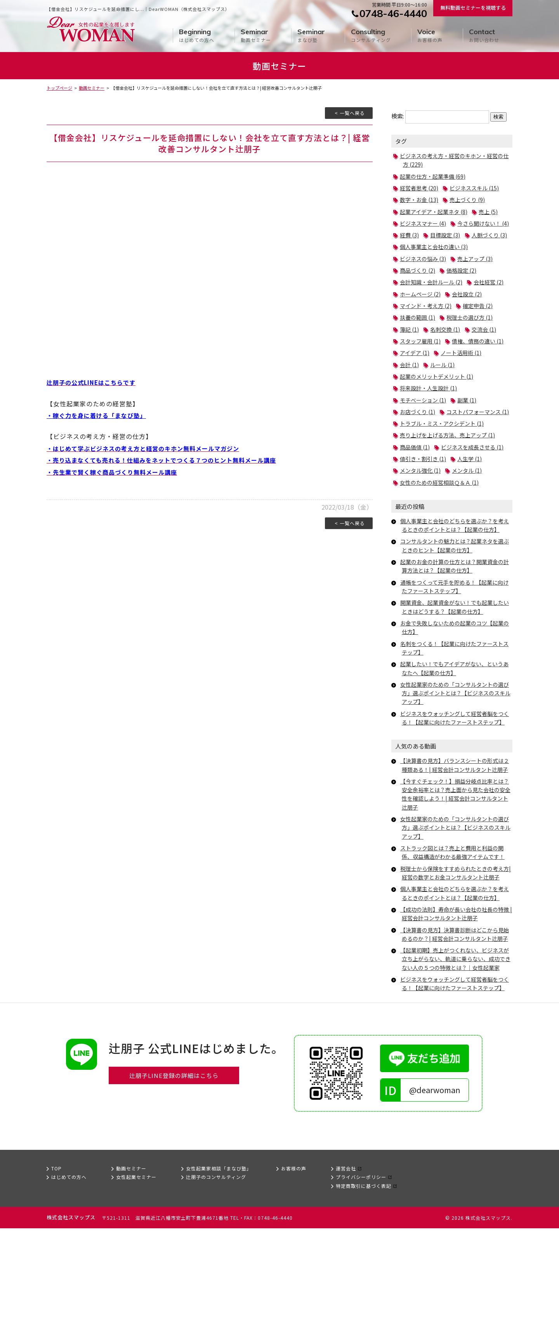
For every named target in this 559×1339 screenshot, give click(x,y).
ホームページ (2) (464, 305)
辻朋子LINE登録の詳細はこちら (174, 1186)
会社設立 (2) (416, 317)
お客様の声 (430, 35)
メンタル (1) (470, 529)
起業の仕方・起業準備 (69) (435, 176)
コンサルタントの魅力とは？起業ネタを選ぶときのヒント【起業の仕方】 (455, 604)
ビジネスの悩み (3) (424, 270)
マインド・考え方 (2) (470, 317)
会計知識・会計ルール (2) (433, 294)
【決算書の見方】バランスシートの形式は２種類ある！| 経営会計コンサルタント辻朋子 (455, 837)
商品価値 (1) (416, 494)
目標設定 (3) (416, 246)
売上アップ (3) (479, 270)
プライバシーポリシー (361, 1288)
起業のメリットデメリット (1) (439, 411)
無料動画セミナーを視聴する (473, 7)
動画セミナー (256, 35)
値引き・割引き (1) (424, 518)
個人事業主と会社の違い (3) (436, 258)
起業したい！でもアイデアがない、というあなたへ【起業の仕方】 (455, 727)
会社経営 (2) (416, 305)
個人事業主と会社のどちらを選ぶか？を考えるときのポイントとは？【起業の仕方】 (456, 583)
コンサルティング (371, 35)
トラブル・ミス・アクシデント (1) (445, 470)
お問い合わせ (484, 35)
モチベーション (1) (424, 435)
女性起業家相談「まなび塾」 (219, 1279)
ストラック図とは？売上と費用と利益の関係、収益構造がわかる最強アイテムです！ (456, 928)
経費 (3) (476, 235)
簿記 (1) (470, 341)
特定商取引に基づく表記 (363, 1296)
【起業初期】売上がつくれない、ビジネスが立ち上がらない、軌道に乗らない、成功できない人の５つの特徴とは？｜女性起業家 (456, 1057)
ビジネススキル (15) (478, 188)
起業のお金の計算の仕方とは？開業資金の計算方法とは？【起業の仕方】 (455, 624)
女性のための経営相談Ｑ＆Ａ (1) (442, 541)
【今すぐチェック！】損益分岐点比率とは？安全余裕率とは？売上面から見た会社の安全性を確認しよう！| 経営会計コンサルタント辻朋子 (456, 870)
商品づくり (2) (418, 282)
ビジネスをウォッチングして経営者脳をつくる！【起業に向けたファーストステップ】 (455, 781)
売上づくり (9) (471, 199)
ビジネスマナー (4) (424, 223)
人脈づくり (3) (462, 246)
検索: (397, 116)
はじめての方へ (196, 35)
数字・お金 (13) (420, 199)
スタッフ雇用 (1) (421, 364)
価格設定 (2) (465, 282)
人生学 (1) (473, 518)
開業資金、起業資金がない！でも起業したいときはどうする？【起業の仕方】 (455, 665)
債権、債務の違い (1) (427, 376)
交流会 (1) (456, 352)
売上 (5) (493, 211)
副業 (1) (470, 435)
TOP (56, 1279)
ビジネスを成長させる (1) (433, 505)
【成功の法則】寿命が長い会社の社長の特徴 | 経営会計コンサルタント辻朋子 (455, 998)
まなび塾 (311, 35)
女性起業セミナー (136, 1288)
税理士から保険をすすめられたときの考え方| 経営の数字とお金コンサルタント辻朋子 (455, 953)
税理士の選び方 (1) (424, 341)
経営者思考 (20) (420, 188)
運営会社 (346, 1279)
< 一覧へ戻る (350, 113)
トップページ (59, 88)
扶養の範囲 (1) (462, 329)
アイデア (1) (482, 376)
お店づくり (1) (418, 447)
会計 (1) (465, 388)
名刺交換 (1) (416, 352)
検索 (498, 117)
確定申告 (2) (416, 329)
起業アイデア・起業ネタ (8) (436, 211)
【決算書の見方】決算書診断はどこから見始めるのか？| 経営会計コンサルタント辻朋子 (455, 1023)
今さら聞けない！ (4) (427, 235)
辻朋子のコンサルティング (216, 1288)
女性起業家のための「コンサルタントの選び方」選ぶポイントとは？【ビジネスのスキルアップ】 (456, 751)
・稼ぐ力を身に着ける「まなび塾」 (99, 415)
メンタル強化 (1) (421, 529)
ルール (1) (413, 400)
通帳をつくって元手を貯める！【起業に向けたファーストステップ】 (455, 645)
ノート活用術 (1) (421, 388)
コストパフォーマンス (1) (433, 458)
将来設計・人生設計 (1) (430, 423)
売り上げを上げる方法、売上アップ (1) (451, 482)
